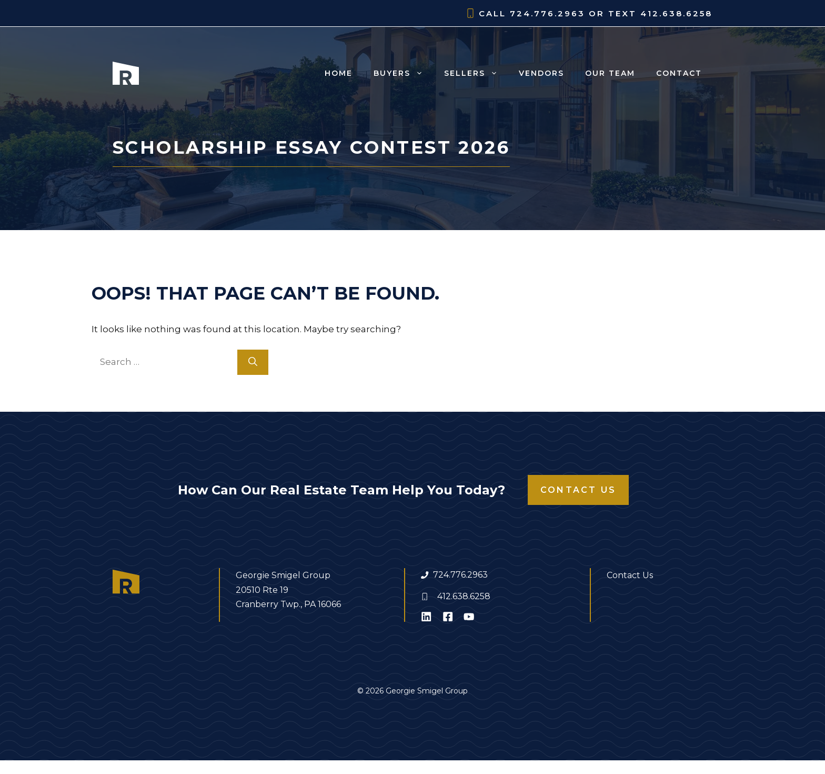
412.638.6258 (463, 596)
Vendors (541, 73)
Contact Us (578, 490)
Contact (679, 73)
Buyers (404, 73)
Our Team (610, 73)
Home (339, 73)
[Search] (252, 362)
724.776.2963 (460, 575)
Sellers (476, 73)
